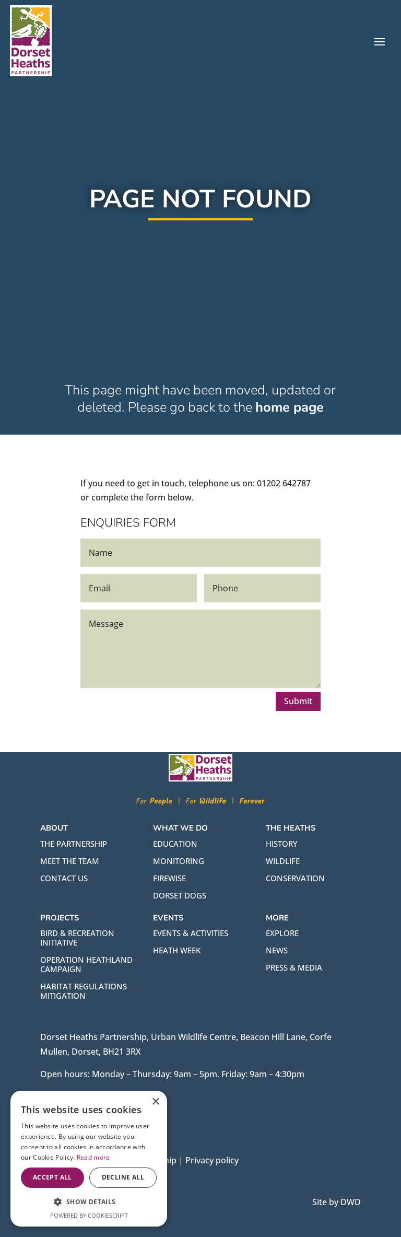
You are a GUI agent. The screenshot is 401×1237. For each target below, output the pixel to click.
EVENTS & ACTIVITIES (190, 933)
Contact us (64, 878)
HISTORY (282, 843)
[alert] (88, 1159)
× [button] (155, 1102)
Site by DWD (336, 1202)
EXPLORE (282, 933)
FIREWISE (169, 878)
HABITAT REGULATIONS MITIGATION (83, 991)
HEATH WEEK (176, 950)
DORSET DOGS (179, 895)
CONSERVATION (295, 878)
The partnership (73, 843)
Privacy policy (212, 1160)
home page (289, 421)
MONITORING (178, 861)
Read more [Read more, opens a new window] (93, 1157)
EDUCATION (175, 843)
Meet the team (69, 861)
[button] (89, 1202)
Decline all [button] (123, 1177)
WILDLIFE (283, 861)
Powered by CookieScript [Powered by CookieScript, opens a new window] (89, 1215)
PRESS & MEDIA (294, 967)
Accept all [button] (52, 1177)
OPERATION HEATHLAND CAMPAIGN (86, 964)
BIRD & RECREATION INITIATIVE (77, 938)
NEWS (277, 950)
